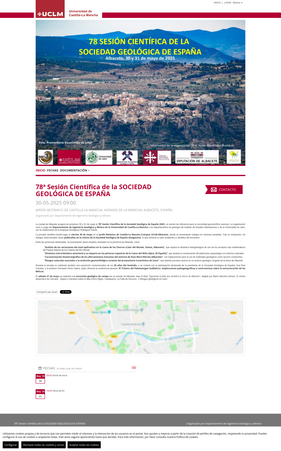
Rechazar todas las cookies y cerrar (43, 445)
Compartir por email (47, 292)
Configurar (10, 445)
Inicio (217, 2)
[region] (140, 438)
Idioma (237, 2)
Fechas (52, 170)
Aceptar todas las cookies (84, 445)
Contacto (227, 189)
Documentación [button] (74, 170)
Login (227, 2)
